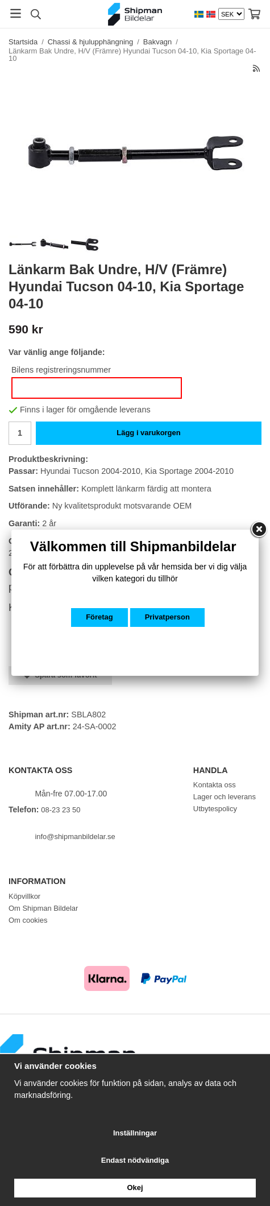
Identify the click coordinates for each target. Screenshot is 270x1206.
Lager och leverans (224, 796)
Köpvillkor (24, 896)
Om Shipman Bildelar (43, 908)
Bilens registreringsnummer (61, 369)
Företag (99, 617)
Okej (135, 1187)
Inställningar (135, 1133)
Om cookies (28, 920)
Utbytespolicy (215, 808)
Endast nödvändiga (135, 1160)
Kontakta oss (214, 784)
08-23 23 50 (60, 810)
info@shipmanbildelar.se (75, 836)
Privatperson (167, 617)
